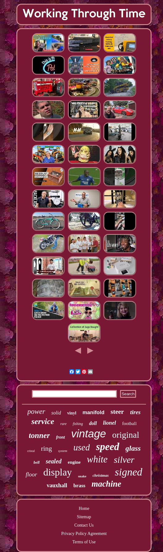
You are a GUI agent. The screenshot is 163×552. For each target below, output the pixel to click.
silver (124, 459)
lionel (109, 423)
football (129, 423)
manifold (94, 412)
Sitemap (84, 517)
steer (117, 411)
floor (31, 474)
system (62, 451)
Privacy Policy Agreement (84, 533)
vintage (88, 433)
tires (135, 412)
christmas (100, 475)
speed (107, 446)
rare (63, 424)
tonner (39, 435)
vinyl (71, 413)
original (125, 435)
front (60, 437)
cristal (31, 451)
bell (36, 462)
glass (133, 448)
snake (82, 476)
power (36, 411)
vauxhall (57, 485)
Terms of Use (84, 542)
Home (84, 508)
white (97, 459)
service (42, 421)
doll (93, 423)
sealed (54, 461)
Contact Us (84, 525)
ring (46, 448)
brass (79, 485)
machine (106, 483)
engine (74, 462)
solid (56, 412)
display (57, 472)
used (81, 447)
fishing (78, 424)
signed (128, 472)
